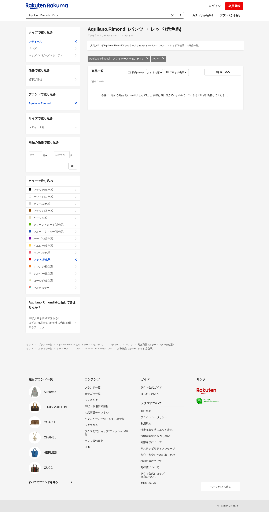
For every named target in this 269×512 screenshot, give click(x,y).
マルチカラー (53, 287)
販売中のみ (136, 72)
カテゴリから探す (203, 15)
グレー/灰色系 (53, 203)
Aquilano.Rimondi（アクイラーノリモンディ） (119, 58)
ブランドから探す (230, 15)
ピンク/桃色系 (53, 252)
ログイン (214, 6)
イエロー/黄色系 (53, 245)
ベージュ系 (53, 217)
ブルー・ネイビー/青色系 (53, 231)
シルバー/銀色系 (53, 273)
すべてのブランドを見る (43, 482)
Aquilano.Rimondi (53, 103)
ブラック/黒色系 (53, 189)
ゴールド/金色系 (53, 280)
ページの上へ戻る (220, 486)
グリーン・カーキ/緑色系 (53, 224)
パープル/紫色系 (53, 238)
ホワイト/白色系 (53, 196)
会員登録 (234, 6)
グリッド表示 (176, 72)
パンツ (159, 58)
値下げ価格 (53, 79)
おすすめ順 (154, 72)
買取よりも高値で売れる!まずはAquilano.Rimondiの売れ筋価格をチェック (53, 323)
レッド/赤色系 (53, 259)
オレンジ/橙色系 (53, 266)
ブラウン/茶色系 (53, 210)
